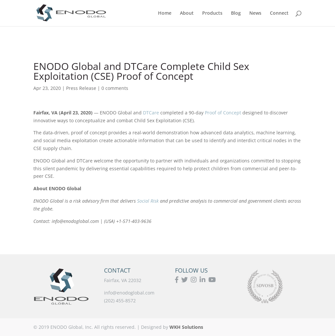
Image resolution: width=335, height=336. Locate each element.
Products (212, 13)
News (255, 13)
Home (164, 13)
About (187, 13)
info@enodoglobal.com (129, 293)
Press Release (81, 88)
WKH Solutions (186, 327)
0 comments (114, 88)
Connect (279, 13)
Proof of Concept (223, 112)
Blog (236, 13)
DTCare (151, 112)
